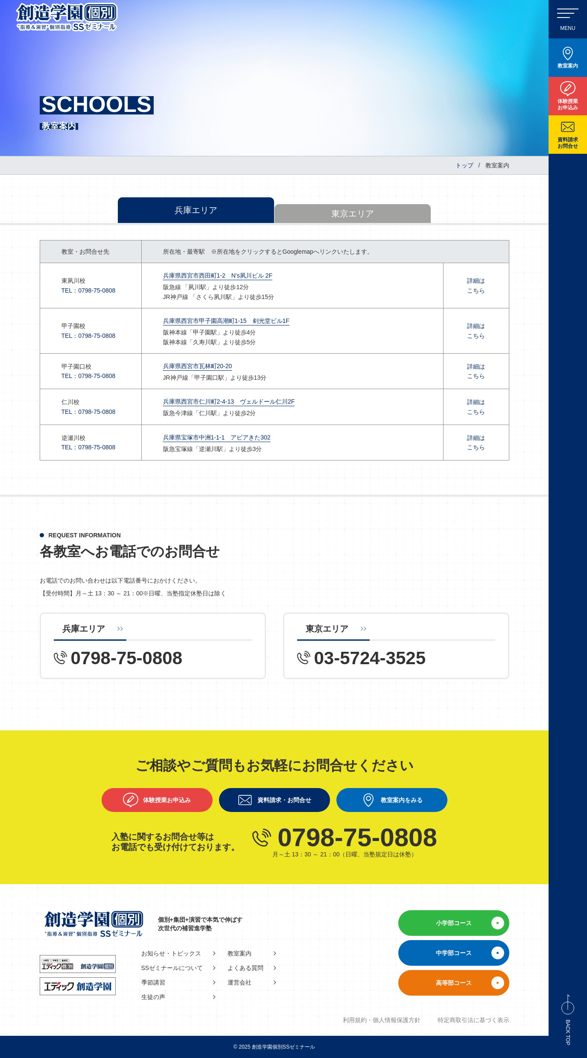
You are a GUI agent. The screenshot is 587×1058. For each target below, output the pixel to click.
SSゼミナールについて (172, 968)
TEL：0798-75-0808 (88, 290)
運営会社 (239, 982)
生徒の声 (153, 997)
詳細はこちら (476, 285)
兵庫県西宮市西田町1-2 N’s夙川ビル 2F (217, 275)
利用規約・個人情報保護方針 (382, 1020)
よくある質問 (245, 968)
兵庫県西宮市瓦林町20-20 (197, 366)
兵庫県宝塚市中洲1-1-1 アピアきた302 (217, 437)
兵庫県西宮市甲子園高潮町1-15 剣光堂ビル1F (226, 320)
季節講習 (153, 982)
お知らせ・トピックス (171, 953)
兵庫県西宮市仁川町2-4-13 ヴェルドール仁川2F (229, 401)
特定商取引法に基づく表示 (473, 1020)
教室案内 (239, 953)
